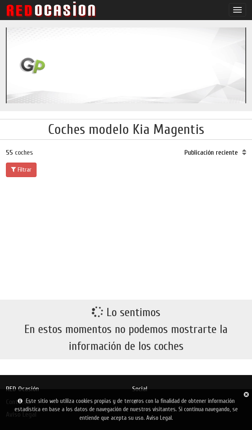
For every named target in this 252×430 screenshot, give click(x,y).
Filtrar (21, 169)
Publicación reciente (215, 152)
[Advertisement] (126, 237)
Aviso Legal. (159, 418)
